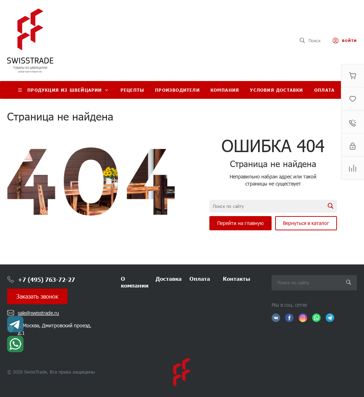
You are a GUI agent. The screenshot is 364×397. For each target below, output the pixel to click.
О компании (135, 282)
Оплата (199, 278)
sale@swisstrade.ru (38, 313)
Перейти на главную (240, 223)
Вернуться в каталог (306, 223)
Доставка (169, 278)
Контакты (236, 278)
